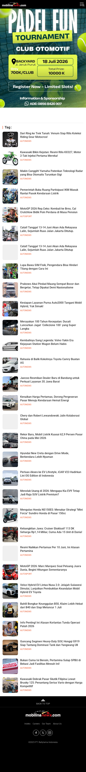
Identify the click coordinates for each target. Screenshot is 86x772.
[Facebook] (36, 733)
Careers (36, 724)
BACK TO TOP (43, 701)
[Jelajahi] (81, 4)
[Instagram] (50, 733)
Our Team (46, 724)
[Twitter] (43, 733)
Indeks (27, 724)
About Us (57, 724)
